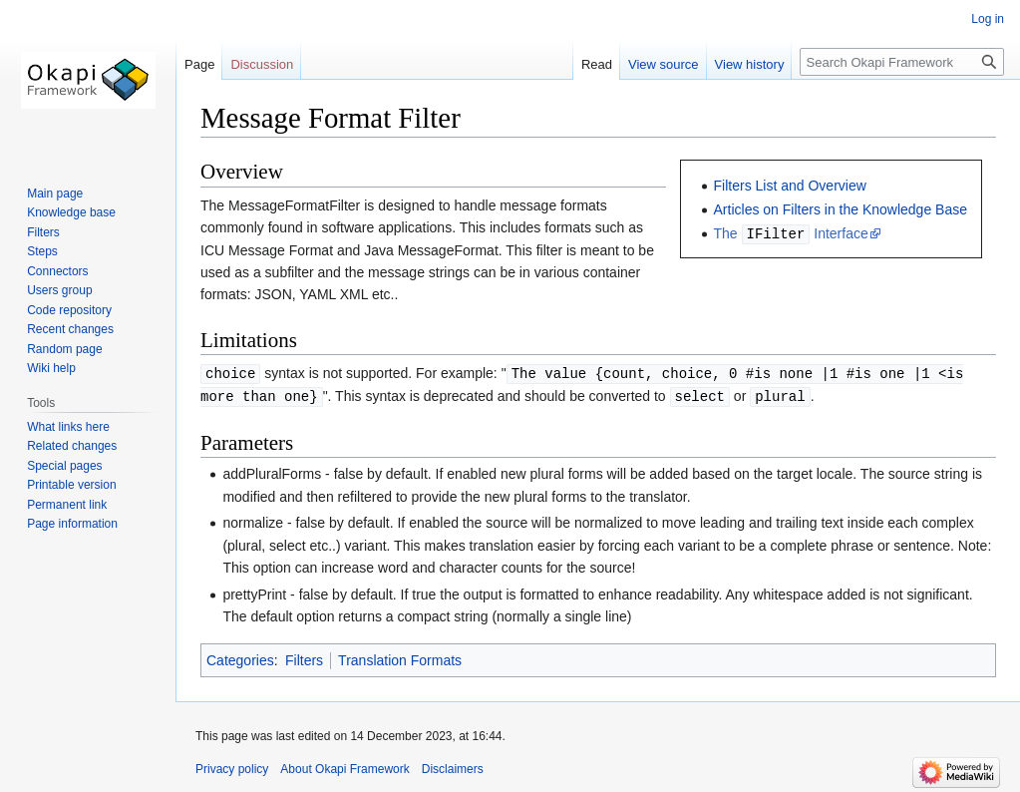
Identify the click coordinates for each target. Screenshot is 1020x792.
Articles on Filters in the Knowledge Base (840, 209)
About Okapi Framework (344, 767)
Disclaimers (453, 767)
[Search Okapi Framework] (902, 62)
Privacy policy (231, 767)
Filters (304, 658)
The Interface (791, 233)
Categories (240, 658)
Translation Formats (400, 658)
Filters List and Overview (790, 186)
